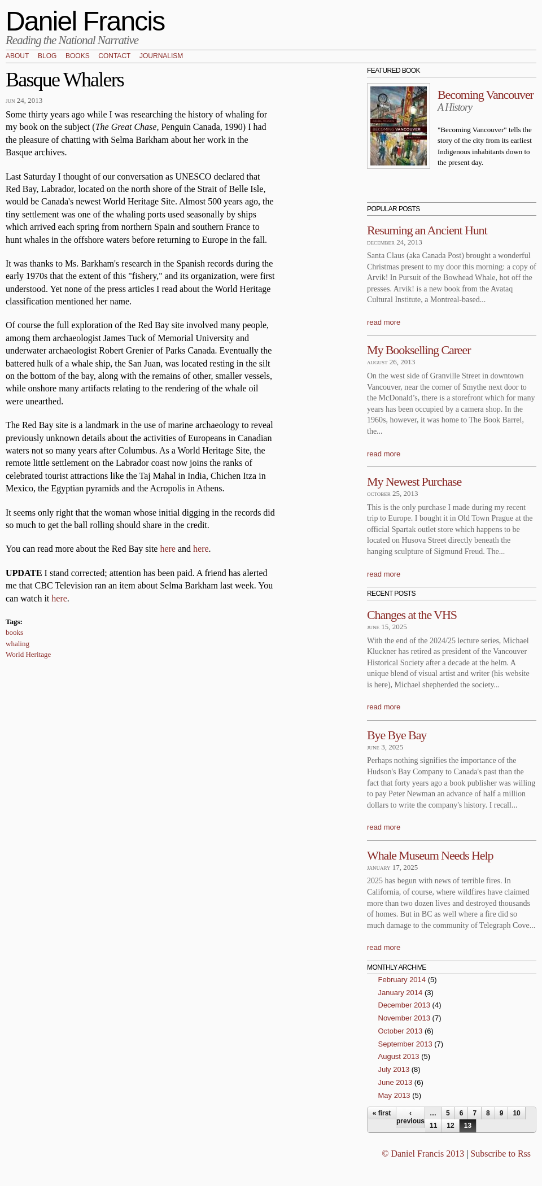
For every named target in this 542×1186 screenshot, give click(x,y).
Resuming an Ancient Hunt (427, 230)
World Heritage (28, 654)
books (14, 632)
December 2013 (404, 1005)
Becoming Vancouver (486, 95)
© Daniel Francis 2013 (423, 1153)
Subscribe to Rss (500, 1153)
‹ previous (410, 1117)
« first (382, 1113)
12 (450, 1126)
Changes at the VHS (412, 615)
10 (516, 1113)
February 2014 (402, 979)
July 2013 (394, 1069)
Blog (47, 56)
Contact (114, 56)
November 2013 (404, 1018)
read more (383, 322)
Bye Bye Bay (396, 735)
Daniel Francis (85, 21)
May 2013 (394, 1095)
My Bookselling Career (418, 350)
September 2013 (405, 1044)
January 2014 (400, 992)
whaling (17, 643)
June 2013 (395, 1082)
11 (433, 1126)
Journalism (161, 56)
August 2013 (398, 1056)
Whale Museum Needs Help (430, 855)
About (17, 56)
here (168, 548)
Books (77, 56)
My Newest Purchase (414, 481)
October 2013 (400, 1031)
